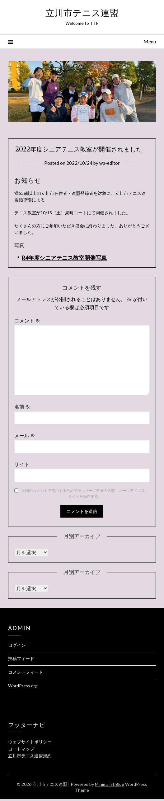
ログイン (17, 645)
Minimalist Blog (109, 784)
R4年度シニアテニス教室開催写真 (64, 257)
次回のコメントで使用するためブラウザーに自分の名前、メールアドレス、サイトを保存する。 (84, 493)
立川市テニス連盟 (82, 13)
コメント (27, 320)
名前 (22, 406)
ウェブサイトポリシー (30, 741)
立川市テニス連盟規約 (30, 755)
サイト (21, 464)
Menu (149, 41)
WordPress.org (23, 685)
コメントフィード (25, 672)
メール (24, 435)
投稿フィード (21, 658)
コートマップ (21, 748)
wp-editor (109, 163)
